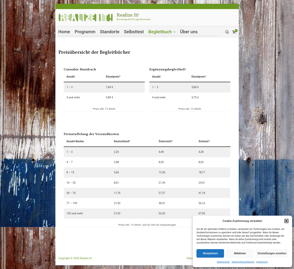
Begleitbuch (162, 32)
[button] (286, 221)
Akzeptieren (210, 253)
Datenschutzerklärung (243, 262)
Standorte (109, 31)
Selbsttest (134, 31)
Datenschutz (223, 262)
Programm (85, 31)
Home (64, 31)
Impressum (262, 262)
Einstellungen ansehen (272, 253)
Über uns (189, 31)
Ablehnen (240, 253)
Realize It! (128, 15)
